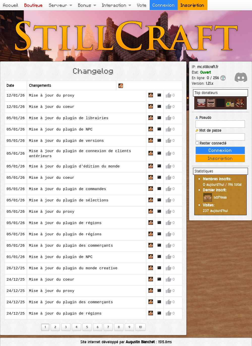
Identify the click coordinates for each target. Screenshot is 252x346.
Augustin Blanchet (140, 341)
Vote (142, 5)
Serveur (60, 5)
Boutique (33, 5)
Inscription (192, 5)
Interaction (116, 5)
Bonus (87, 5)
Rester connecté (211, 143)
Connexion (164, 5)
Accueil (10, 5)
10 (140, 327)
